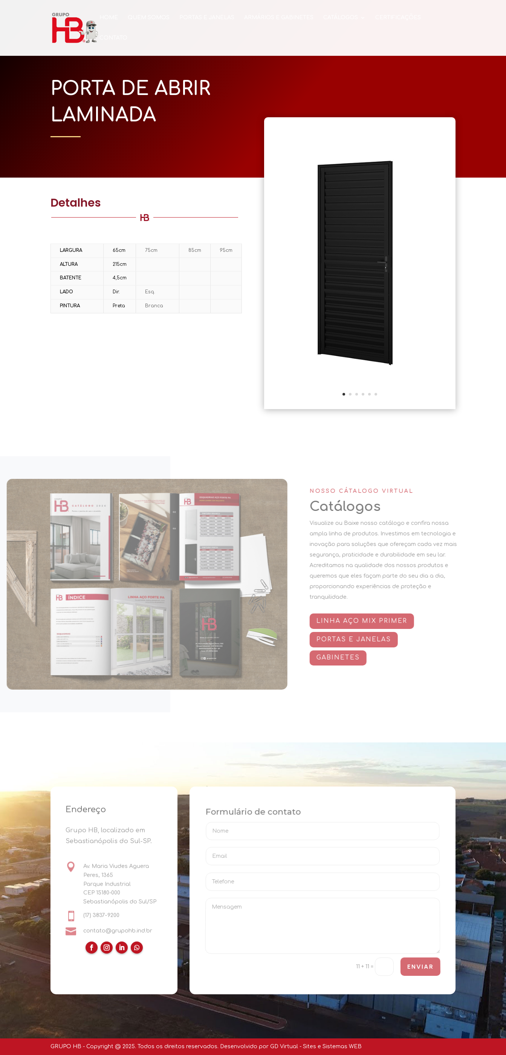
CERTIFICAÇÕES (398, 17)
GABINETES (343, 657)
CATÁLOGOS (340, 17)
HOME (108, 17)
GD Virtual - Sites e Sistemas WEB (316, 1046)
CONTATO (113, 38)
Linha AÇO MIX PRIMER (366, 621)
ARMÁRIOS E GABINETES (278, 17)
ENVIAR (420, 966)
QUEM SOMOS (149, 17)
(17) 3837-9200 (101, 916)
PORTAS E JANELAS (206, 17)
